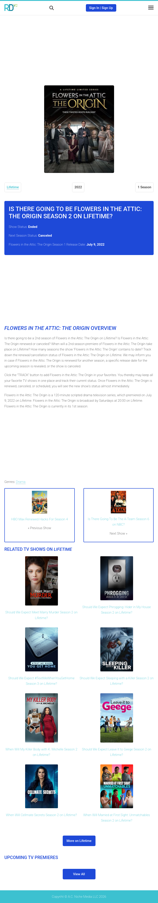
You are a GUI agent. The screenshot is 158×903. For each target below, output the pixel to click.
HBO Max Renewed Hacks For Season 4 (39, 519)
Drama (21, 482)
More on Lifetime (78, 841)
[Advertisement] (79, 47)
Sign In (94, 8)
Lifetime (13, 187)
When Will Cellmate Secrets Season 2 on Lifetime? (41, 815)
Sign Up (107, 8)
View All (79, 874)
